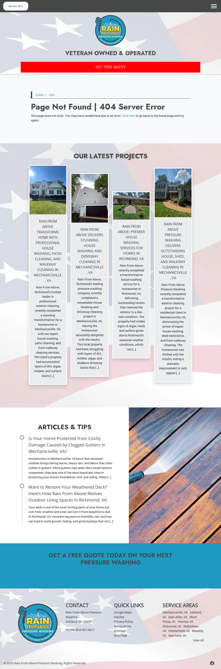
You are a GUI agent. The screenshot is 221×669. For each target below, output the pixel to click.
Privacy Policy (123, 621)
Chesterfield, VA (179, 631)
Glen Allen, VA (177, 617)
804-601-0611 (15, 6)
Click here (128, 116)
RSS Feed (120, 635)
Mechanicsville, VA (175, 612)
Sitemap (119, 631)
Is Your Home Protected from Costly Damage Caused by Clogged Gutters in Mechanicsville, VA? (66, 444)
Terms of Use (122, 626)
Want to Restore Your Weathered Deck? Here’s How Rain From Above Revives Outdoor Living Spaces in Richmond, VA (67, 493)
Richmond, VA (172, 626)
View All (198, 640)
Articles (119, 617)
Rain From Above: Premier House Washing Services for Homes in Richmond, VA (131, 242)
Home (40, 95)
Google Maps (123, 612)
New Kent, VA (177, 635)
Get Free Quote (110, 67)
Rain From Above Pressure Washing (38, 663)
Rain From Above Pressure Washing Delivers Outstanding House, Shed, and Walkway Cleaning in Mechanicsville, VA (173, 251)
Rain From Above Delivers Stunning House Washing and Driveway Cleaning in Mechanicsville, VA (90, 251)
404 (51, 95)
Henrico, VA (185, 621)
